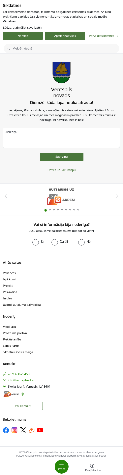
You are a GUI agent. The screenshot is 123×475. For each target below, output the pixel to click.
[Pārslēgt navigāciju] (62, 467)
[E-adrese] (11, 394)
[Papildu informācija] (22, 394)
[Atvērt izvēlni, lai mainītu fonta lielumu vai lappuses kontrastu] (92, 468)
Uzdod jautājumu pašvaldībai (22, 305)
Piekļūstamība (12, 339)
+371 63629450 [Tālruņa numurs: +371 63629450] (19, 374)
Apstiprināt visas (65, 36)
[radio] (38, 241)
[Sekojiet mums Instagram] (14, 430)
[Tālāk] (117, 196)
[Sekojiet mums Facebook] (6, 430)
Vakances (9, 273)
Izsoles (7, 298)
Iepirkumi (9, 279)
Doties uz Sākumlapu (61, 170)
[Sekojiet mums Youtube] (40, 430)
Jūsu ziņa (10, 132)
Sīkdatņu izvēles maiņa (18, 352)
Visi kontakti (23, 406)
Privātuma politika (15, 333)
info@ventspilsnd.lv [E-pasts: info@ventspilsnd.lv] (21, 380)
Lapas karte (11, 346)
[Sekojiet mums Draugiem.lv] (32, 430)
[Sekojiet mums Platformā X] (23, 430)
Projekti (8, 286)
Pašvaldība (10, 292)
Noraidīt (23, 36)
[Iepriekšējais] (6, 196)
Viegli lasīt (9, 327)
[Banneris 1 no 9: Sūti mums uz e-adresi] (61, 196)
